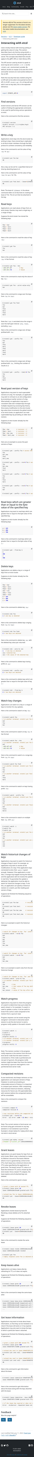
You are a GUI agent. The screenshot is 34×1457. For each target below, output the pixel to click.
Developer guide (19, 37)
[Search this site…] (15, 13)
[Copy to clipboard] (32, 92)
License (25, 1454)
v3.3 (10, 37)
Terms (8, 1454)
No (10, 1420)
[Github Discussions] (7, 1445)
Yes (3, 1420)
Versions (4, 37)
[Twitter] (5, 1445)
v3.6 (4, 31)
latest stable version (20, 27)
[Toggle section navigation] (31, 13)
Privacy (13, 1454)
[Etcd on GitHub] (29, 1445)
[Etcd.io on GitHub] (32, 1445)
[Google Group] (2, 1445)
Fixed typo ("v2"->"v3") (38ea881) (16, 1434)
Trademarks (19, 1454)
